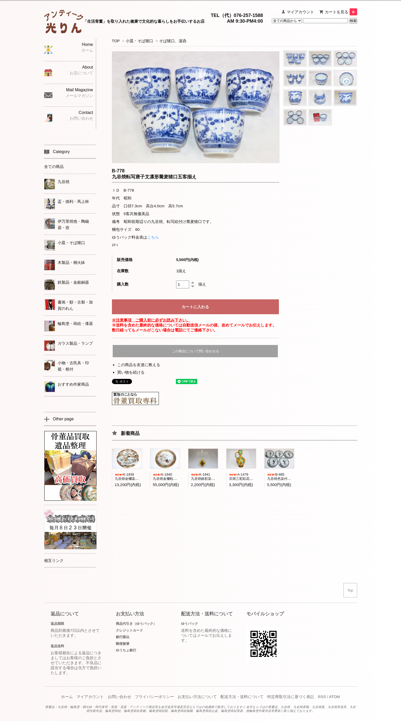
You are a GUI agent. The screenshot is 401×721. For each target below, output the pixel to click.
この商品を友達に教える (138, 364)
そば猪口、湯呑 (173, 41)
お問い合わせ (119, 696)
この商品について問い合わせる (195, 351)
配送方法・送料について (242, 696)
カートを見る (341, 12)
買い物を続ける (131, 372)
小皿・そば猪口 (139, 41)
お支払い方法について (197, 696)
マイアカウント (300, 12)
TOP (116, 41)
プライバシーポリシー (154, 696)
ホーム (67, 696)
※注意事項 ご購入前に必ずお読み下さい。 (151, 320)
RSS (322, 696)
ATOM (334, 696)
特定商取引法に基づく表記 (290, 696)
